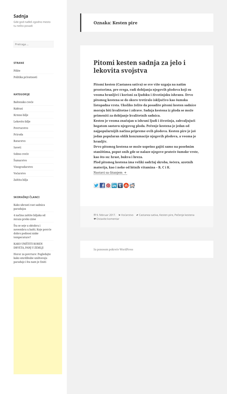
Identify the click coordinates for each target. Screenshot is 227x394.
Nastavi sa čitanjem (110, 172)
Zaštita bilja (21, 180)
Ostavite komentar (107, 219)
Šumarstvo (20, 160)
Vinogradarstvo (23, 167)
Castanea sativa (148, 215)
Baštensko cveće (23, 102)
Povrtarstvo (21, 128)
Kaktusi (18, 108)
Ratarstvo (20, 141)
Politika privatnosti (25, 77)
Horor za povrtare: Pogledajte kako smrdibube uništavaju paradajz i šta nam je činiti (32, 258)
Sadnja (21, 16)
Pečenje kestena (184, 215)
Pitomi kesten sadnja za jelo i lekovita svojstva (140, 66)
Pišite (17, 70)
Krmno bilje (21, 115)
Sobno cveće (21, 154)
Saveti (17, 147)
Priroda (18, 134)
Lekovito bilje (22, 121)
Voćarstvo (20, 173)
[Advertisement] (38, 325)
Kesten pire (166, 215)
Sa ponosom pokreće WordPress (113, 249)
